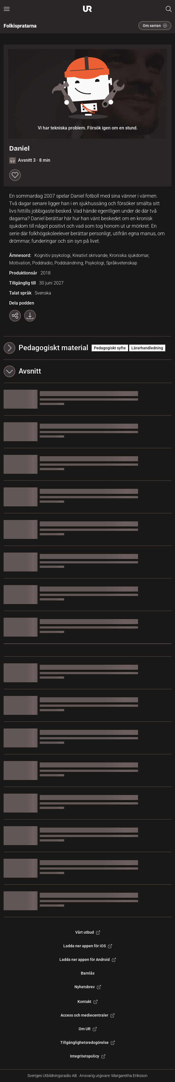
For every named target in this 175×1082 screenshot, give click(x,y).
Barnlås (87, 973)
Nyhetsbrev (87, 987)
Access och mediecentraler (87, 1015)
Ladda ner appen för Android (87, 959)
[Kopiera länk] (15, 316)
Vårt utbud (87, 932)
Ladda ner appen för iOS (87, 946)
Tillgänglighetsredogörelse (87, 1042)
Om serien (155, 25)
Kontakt (88, 1001)
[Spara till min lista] (15, 175)
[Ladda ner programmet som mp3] (30, 316)
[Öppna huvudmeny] (6, 9)
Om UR (88, 1029)
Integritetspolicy (87, 1056)
